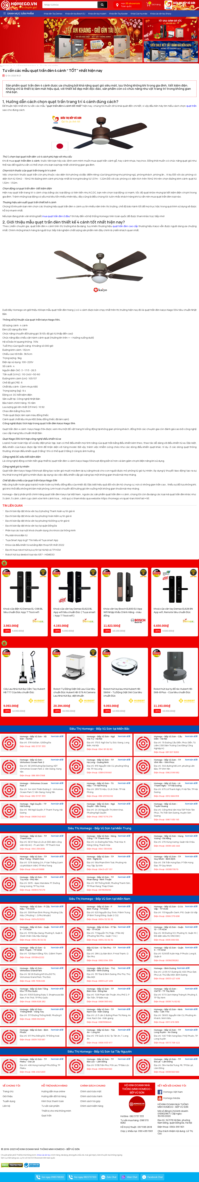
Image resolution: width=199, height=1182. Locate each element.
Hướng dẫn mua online (53, 1091)
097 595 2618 (145, 1126)
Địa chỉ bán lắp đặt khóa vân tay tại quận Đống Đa (31, 525)
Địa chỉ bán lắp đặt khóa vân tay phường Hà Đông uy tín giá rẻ (37, 520)
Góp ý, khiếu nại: (129, 1131)
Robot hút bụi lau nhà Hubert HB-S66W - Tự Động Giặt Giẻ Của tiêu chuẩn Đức (122, 692)
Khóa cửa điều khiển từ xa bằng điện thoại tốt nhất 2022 (34, 544)
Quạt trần (46, 1115)
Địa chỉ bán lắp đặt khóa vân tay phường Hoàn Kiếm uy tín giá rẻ (38, 516)
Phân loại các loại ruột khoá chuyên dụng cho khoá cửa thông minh (40, 530)
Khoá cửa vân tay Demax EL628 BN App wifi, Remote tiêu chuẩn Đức (173, 610)
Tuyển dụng (9, 1101)
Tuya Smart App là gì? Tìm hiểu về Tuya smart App (31, 540)
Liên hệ (6, 1105)
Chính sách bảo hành (91, 1096)
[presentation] (46, 40)
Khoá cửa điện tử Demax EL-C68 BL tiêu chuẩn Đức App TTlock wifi (23, 610)
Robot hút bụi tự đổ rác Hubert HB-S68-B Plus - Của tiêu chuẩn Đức (173, 690)
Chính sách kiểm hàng (91, 1105)
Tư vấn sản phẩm (50, 1105)
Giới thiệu (8, 1096)
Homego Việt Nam (170, 1091)
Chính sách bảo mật (90, 1091)
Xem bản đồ (57, 736)
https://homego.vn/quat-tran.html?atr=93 (125, 498)
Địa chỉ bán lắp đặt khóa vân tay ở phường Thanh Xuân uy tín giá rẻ (40, 511)
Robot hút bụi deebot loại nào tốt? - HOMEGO (29, 554)
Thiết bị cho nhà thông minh (56, 1110)
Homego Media (169, 1098)
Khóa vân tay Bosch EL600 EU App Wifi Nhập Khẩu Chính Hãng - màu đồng (122, 612)
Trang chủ (8, 1091)
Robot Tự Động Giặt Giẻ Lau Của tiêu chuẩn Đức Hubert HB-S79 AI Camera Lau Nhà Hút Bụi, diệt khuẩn (74, 692)
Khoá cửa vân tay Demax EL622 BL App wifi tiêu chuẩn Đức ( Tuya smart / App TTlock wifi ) (74, 612)
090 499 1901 (145, 1131)
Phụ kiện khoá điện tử (16, 535)
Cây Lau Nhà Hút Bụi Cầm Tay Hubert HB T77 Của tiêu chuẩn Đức (24, 690)
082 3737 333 (137, 1116)
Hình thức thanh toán (52, 1101)
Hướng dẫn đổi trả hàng (53, 1096)
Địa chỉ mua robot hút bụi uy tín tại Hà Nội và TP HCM (33, 549)
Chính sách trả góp (90, 1101)
